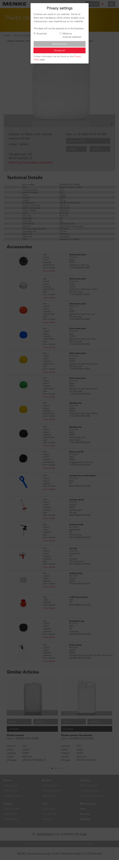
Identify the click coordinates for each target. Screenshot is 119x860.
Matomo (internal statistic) (70, 35)
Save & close (59, 43)
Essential (40, 33)
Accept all (59, 50)
